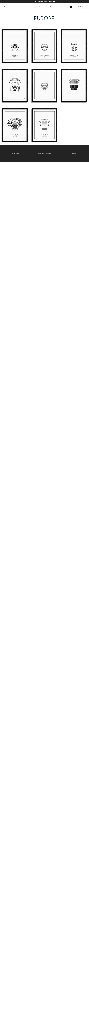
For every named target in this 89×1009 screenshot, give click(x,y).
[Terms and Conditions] (44, 153)
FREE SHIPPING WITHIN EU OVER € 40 (45, 1)
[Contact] (73, 153)
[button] (71, 6)
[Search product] (81, 6)
